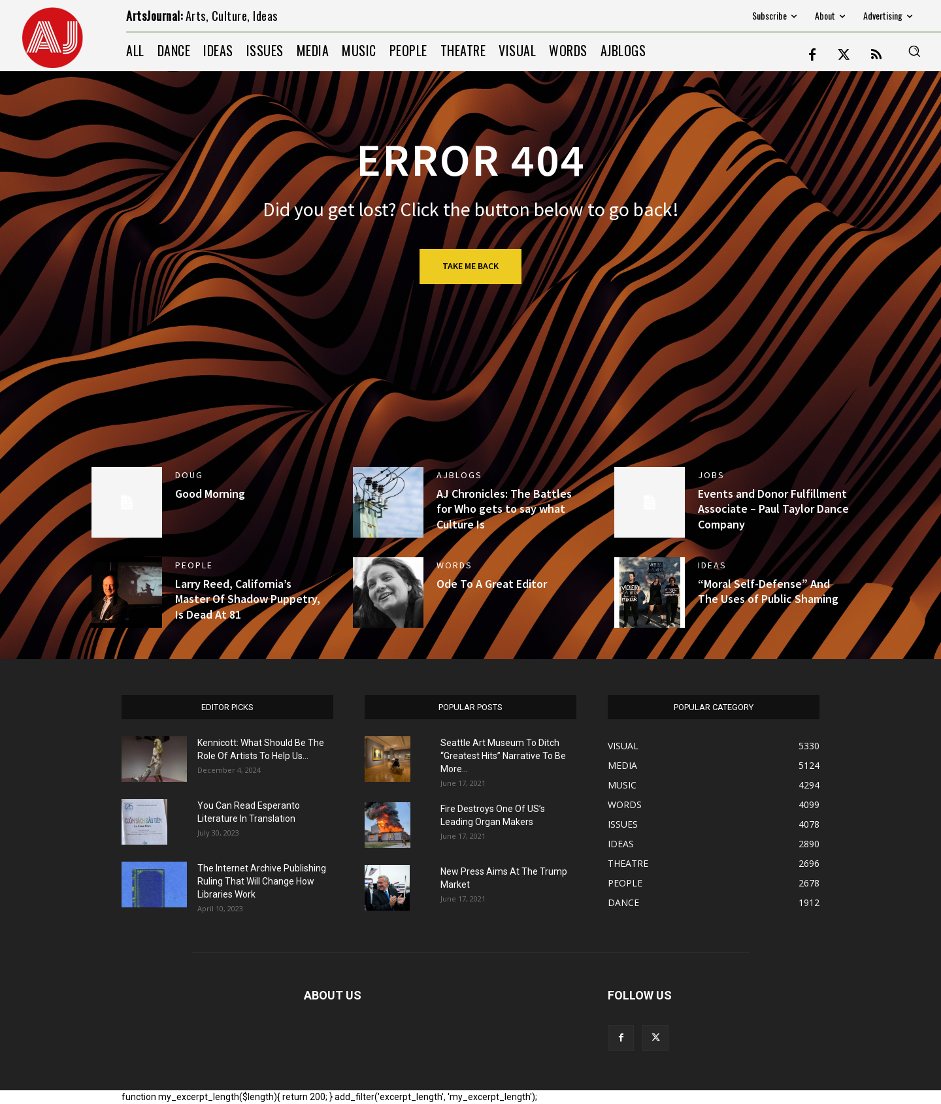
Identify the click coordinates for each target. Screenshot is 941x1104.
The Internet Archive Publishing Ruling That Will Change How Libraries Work (261, 881)
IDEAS (712, 565)
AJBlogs (459, 474)
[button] (914, 51)
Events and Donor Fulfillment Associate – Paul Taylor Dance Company (773, 509)
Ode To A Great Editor (492, 583)
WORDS (454, 565)
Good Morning (210, 493)
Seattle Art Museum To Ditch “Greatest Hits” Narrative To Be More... (503, 756)
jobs (711, 474)
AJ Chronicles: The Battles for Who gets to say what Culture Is (504, 509)
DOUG (189, 474)
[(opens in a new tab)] (126, 592)
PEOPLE (194, 565)
